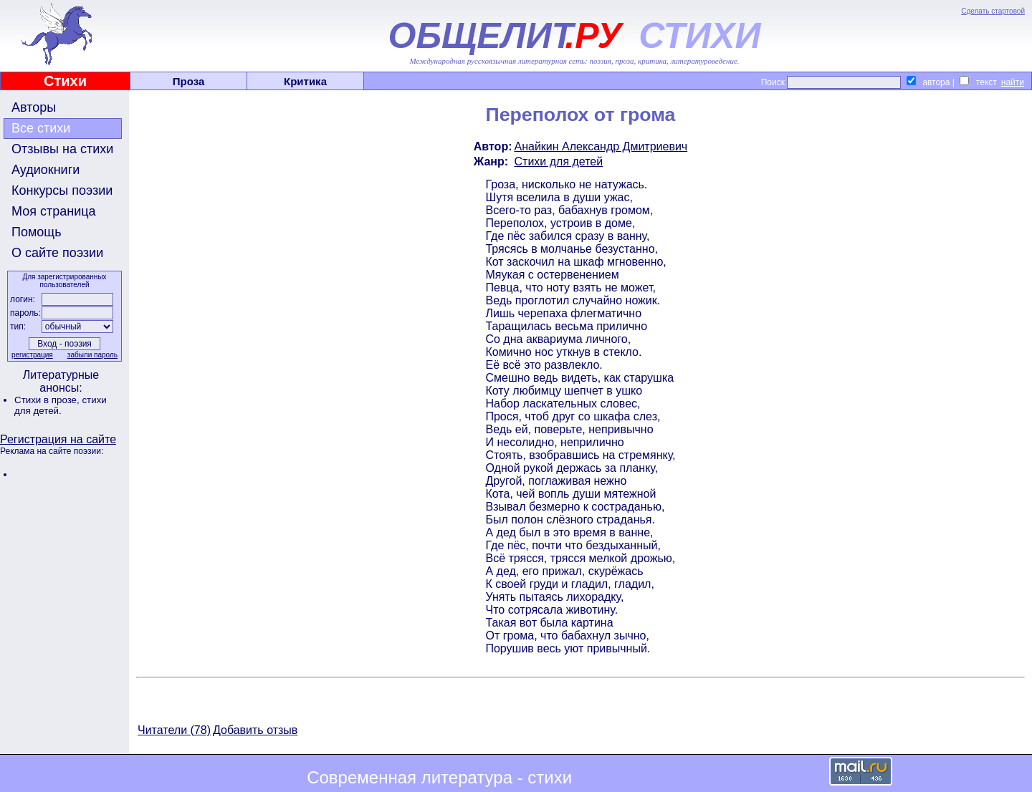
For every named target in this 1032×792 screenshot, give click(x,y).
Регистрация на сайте (58, 439)
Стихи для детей (559, 161)
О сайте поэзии (57, 253)
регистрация (32, 355)
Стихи (65, 81)
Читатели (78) (174, 730)
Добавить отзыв (255, 730)
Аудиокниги (45, 170)
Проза (189, 81)
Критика (305, 81)
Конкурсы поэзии (62, 190)
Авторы (33, 107)
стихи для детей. (60, 405)
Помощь (36, 232)
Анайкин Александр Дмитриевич (601, 146)
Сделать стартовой (993, 11)
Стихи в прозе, (48, 400)
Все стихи (40, 128)
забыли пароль (92, 355)
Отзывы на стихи (62, 149)
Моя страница (53, 211)
